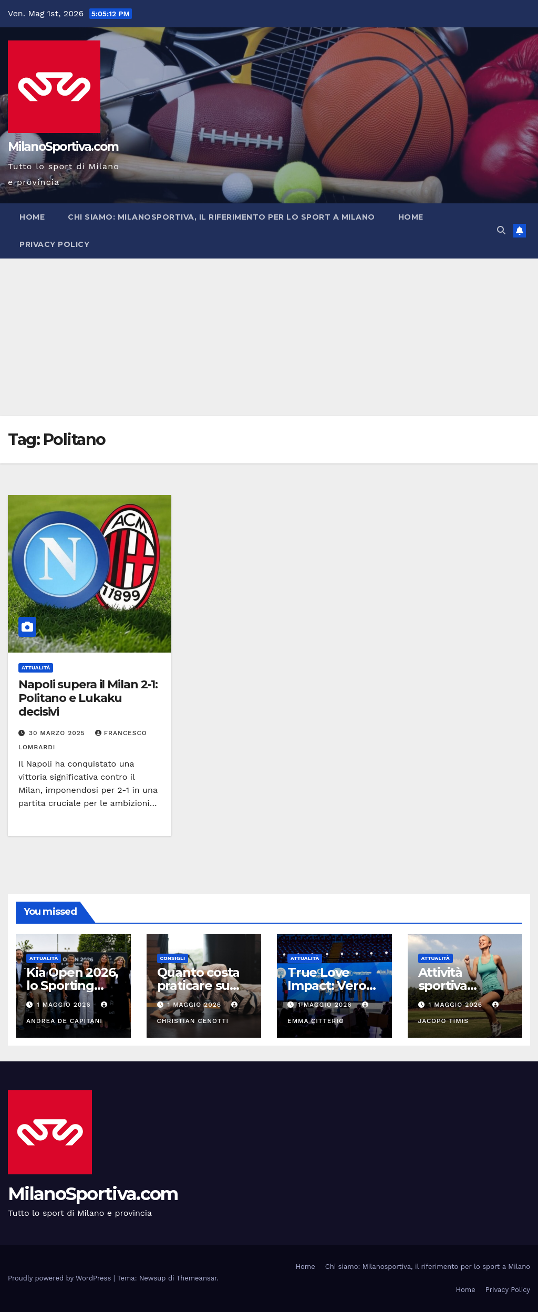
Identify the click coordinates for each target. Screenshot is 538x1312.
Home (32, 217)
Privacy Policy (54, 244)
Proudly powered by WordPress (60, 1278)
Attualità (36, 667)
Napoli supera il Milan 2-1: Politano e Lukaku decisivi (88, 698)
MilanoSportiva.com (63, 146)
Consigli (172, 958)
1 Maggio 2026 (65, 1004)
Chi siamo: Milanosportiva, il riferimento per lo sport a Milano (221, 217)
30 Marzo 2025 (58, 733)
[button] (501, 230)
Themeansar (197, 1278)
